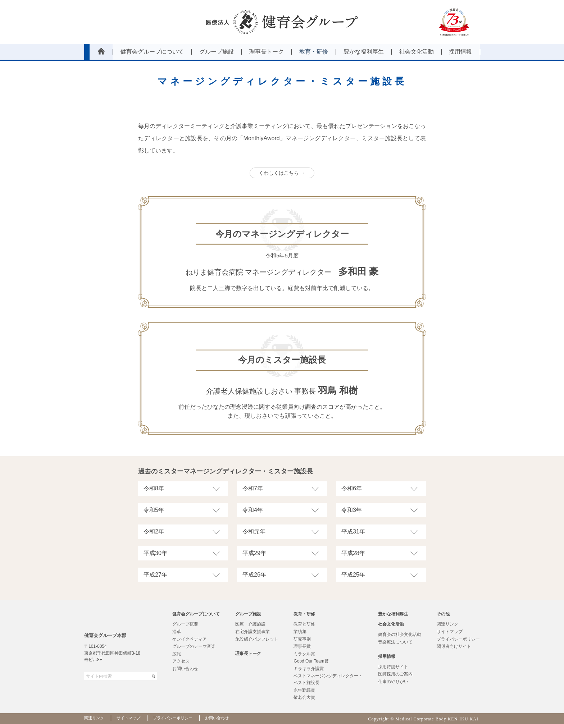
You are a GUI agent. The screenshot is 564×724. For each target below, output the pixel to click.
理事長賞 (302, 646)
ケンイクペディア (189, 639)
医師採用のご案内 (395, 674)
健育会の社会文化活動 (399, 634)
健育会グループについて (196, 614)
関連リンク (447, 624)
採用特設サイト (393, 666)
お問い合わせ (185, 668)
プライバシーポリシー (458, 639)
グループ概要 (185, 624)
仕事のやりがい (393, 681)
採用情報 (386, 656)
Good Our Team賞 (311, 661)
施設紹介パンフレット (256, 639)
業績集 (300, 631)
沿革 (176, 631)
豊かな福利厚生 (393, 614)
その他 (443, 614)
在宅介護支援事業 (252, 631)
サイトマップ (450, 631)
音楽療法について (395, 642)
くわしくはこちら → (282, 173)
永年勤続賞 (304, 690)
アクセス (181, 661)
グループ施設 (248, 614)
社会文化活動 (391, 624)
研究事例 (302, 639)
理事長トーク (248, 653)
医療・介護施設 (250, 624)
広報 (176, 653)
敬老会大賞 (304, 697)
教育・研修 (304, 614)
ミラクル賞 (304, 653)
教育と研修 (304, 624)
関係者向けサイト (454, 646)
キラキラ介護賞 (309, 668)
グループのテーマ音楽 (193, 646)
